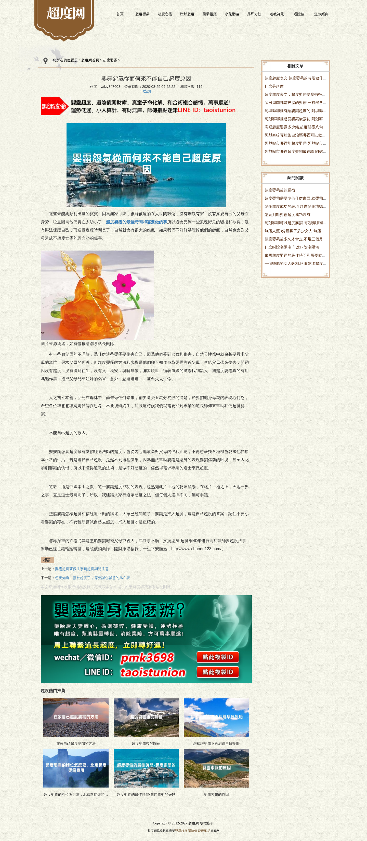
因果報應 (209, 14)
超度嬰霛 (142, 14)
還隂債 (299, 14)
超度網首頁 (90, 60)
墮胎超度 (187, 14)
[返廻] (146, 91)
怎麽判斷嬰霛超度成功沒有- (288, 214)
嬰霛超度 (181, 831)
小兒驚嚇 (232, 14)
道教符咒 (277, 14)
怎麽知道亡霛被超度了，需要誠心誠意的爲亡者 (92, 578)
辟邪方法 (254, 14)
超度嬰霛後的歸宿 (280, 190)
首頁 (120, 14)
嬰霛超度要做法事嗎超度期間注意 (82, 569)
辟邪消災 (204, 831)
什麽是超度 (274, 86)
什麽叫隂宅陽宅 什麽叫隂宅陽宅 (292, 247)
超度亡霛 (165, 14)
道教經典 (321, 14)
